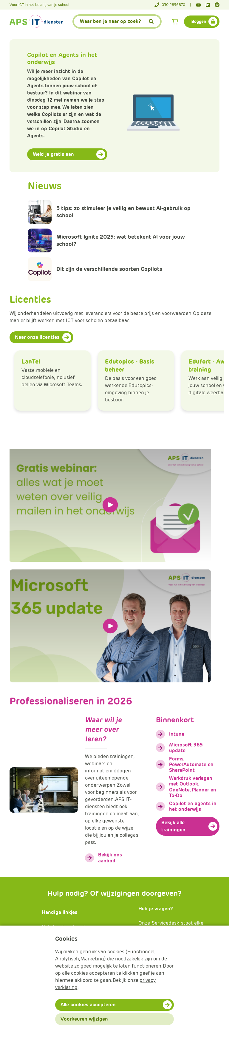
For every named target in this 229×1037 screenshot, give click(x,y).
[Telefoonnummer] (172, 4)
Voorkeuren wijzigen (84, 1019)
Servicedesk (165, 923)
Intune (176, 734)
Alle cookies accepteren (88, 1005)
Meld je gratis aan (53, 154)
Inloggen (197, 21)
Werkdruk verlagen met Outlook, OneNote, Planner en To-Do (192, 787)
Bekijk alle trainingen (173, 826)
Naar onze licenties (37, 337)
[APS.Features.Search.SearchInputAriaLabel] (117, 21)
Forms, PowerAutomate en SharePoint (191, 764)
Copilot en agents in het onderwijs (192, 806)
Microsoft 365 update (186, 748)
